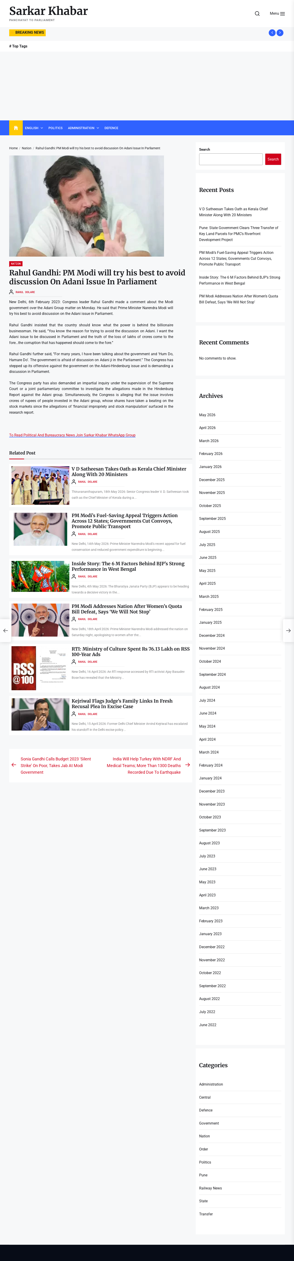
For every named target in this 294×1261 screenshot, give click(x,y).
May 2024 (207, 726)
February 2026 (211, 454)
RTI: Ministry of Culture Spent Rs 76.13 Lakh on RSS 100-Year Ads (131, 651)
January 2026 (210, 467)
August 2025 (209, 531)
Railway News (210, 1188)
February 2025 (211, 609)
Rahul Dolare (25, 292)
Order (203, 1149)
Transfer (206, 1214)
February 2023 (211, 921)
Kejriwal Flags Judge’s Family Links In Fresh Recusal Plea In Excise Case (122, 703)
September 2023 (212, 830)
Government (209, 1123)
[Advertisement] (147, 86)
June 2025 (207, 557)
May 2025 (207, 570)
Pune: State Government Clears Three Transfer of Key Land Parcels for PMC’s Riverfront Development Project (238, 234)
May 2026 (207, 415)
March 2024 (209, 752)
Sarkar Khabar (48, 11)
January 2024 (210, 778)
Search (204, 149)
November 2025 (212, 493)
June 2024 (207, 713)
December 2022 (212, 947)
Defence (111, 128)
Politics (55, 128)
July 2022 (207, 1012)
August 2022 (209, 999)
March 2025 (209, 596)
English (31, 128)
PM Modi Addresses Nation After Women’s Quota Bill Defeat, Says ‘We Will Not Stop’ (127, 609)
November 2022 (212, 960)
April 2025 (207, 583)
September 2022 (212, 986)
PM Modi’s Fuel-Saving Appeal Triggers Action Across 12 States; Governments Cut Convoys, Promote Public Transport (125, 521)
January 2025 (210, 622)
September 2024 (212, 674)
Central (205, 1097)
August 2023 (209, 843)
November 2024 (212, 648)
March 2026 (209, 441)
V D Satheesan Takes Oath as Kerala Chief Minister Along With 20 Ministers (129, 471)
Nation (16, 263)
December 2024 (212, 635)
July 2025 (207, 545)
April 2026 (207, 428)
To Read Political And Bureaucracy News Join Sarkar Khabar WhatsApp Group (72, 435)
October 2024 (210, 661)
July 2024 (207, 700)
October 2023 (210, 817)
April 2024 (207, 739)
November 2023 (212, 804)
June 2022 (207, 1025)
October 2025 (210, 506)
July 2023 (207, 856)
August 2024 (209, 687)
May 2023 (207, 882)
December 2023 (212, 791)
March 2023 (209, 908)
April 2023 (207, 895)
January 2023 (210, 934)
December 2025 (212, 480)
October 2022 (210, 973)
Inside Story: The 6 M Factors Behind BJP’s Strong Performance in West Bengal (128, 566)
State (203, 1201)
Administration (81, 128)
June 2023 (207, 869)
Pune (203, 1175)
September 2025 (212, 518)
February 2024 (211, 765)
